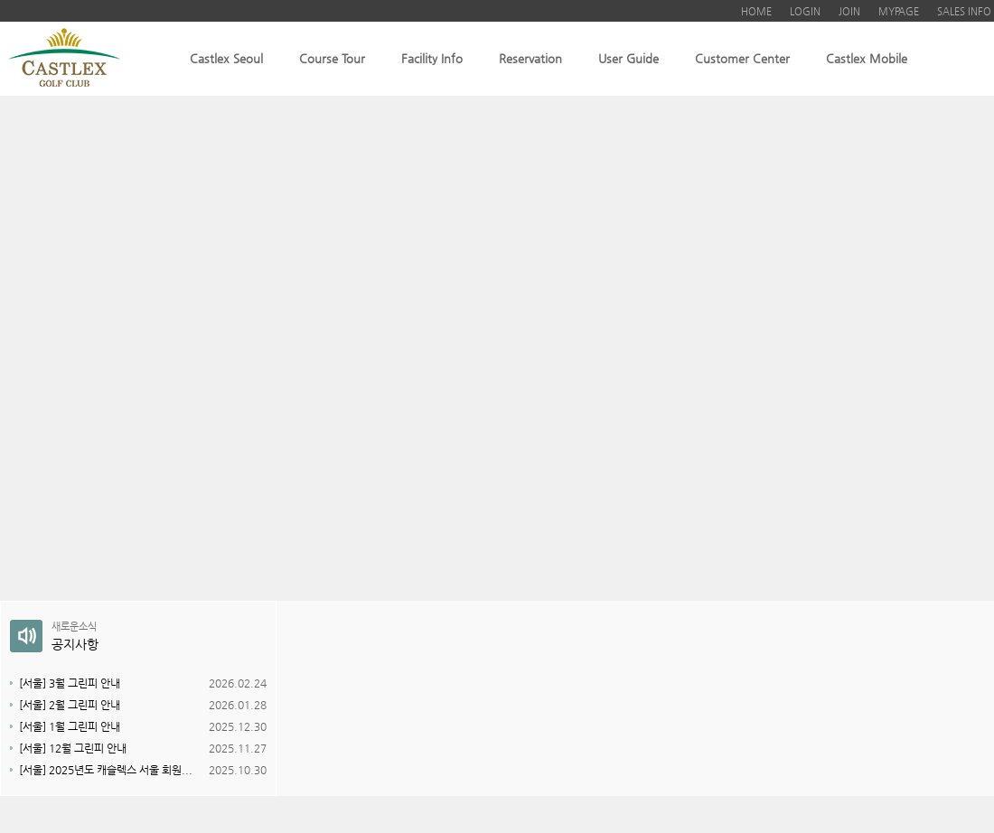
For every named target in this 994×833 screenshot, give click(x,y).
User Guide (628, 58)
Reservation (530, 58)
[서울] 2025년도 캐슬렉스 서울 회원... (105, 769)
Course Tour (332, 58)
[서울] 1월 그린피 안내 (69, 726)
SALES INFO (964, 11)
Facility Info (432, 58)
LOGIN (805, 11)
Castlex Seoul (226, 58)
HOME (756, 11)
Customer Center (742, 58)
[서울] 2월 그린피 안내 (69, 704)
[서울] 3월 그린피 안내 (69, 683)
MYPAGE (898, 11)
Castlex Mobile (866, 58)
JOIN (849, 11)
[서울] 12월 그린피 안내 (73, 748)
